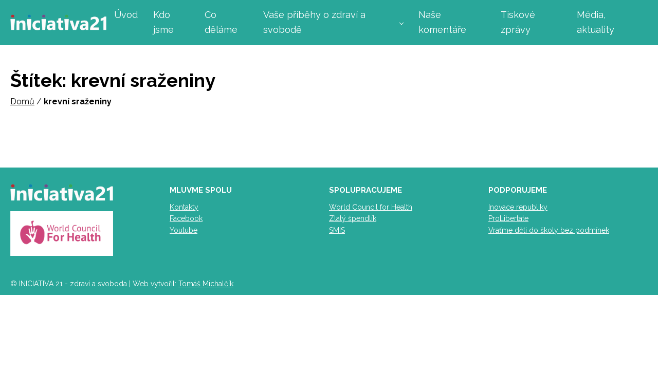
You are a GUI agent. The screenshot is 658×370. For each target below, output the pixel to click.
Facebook (186, 218)
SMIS (337, 230)
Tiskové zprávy (518, 22)
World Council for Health (370, 207)
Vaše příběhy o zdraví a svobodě (314, 22)
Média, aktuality (595, 22)
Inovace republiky (517, 207)
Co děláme (221, 22)
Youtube (183, 230)
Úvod (126, 14)
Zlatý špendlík (352, 218)
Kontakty (184, 207)
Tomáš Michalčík (205, 284)
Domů (22, 101)
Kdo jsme (163, 22)
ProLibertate (508, 218)
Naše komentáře (442, 22)
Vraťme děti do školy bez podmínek (548, 230)
